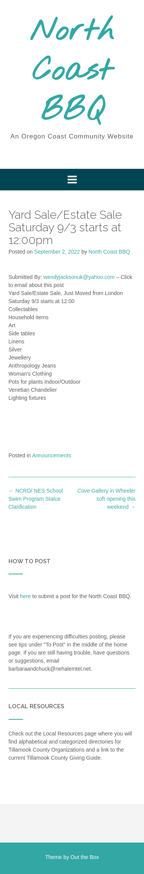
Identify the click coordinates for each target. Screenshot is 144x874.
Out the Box (85, 857)
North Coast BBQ (72, 72)
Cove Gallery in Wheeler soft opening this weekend (106, 499)
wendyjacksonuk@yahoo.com (78, 277)
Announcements (51, 455)
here (25, 596)
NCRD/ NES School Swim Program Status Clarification (35, 499)
